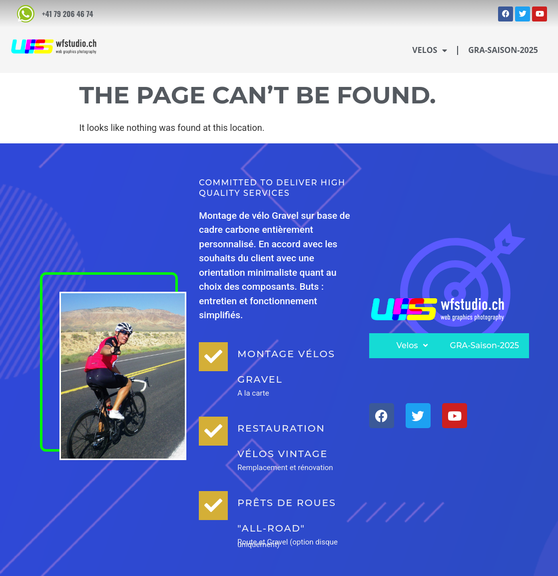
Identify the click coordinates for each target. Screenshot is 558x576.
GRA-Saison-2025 (503, 49)
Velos (429, 50)
